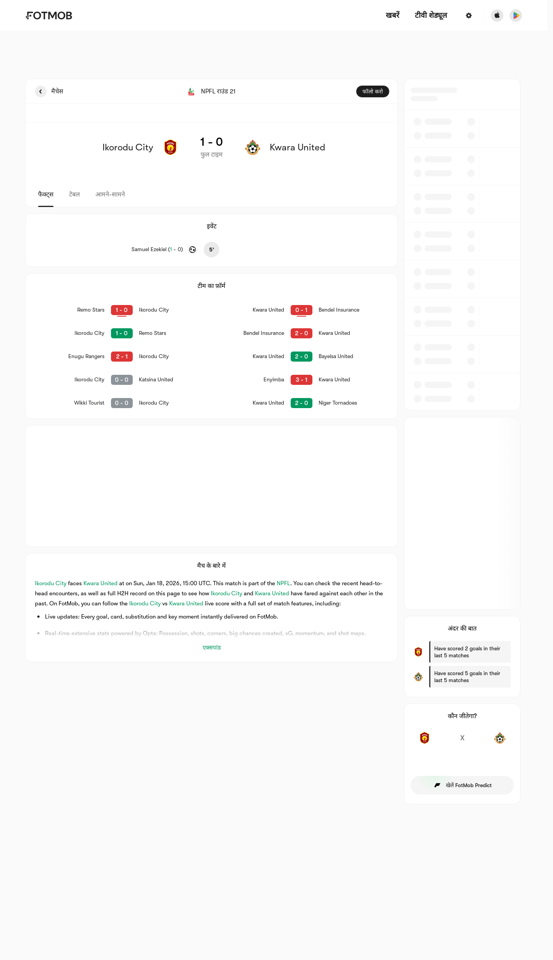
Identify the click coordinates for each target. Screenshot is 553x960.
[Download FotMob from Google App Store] (516, 15)
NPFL (283, 583)
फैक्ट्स (46, 194)
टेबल (74, 194)
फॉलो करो (372, 91)
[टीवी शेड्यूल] (431, 15)
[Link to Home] (48, 15)
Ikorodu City (50, 583)
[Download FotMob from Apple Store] (497, 15)
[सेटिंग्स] (469, 15)
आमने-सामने (110, 194)
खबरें (392, 15)
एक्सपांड (212, 647)
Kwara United (100, 583)
